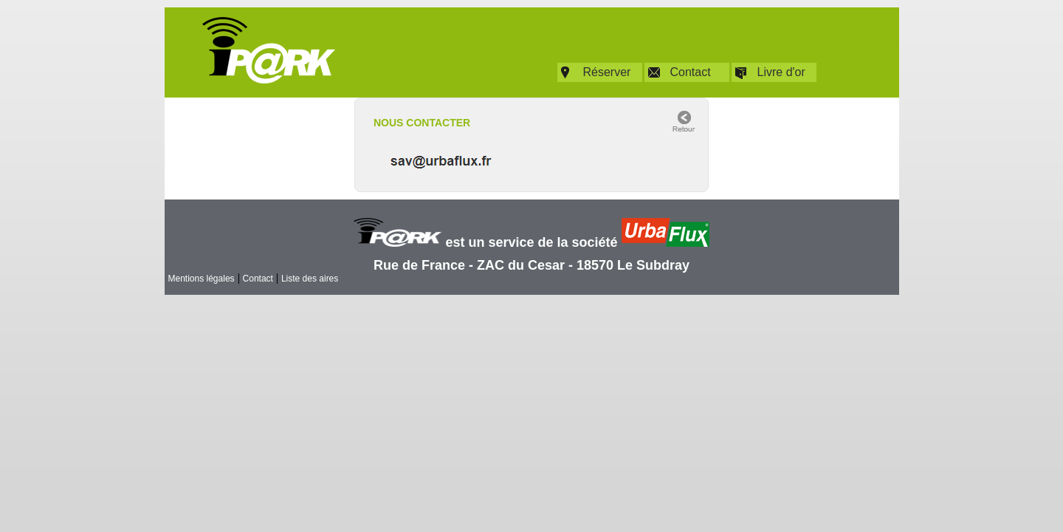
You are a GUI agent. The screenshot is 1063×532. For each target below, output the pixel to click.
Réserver (607, 72)
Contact (690, 72)
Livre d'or (781, 72)
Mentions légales (201, 278)
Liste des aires (309, 278)
